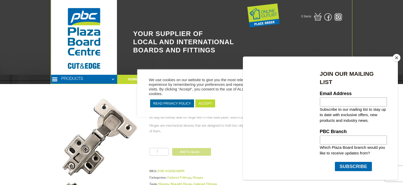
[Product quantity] (159, 152)
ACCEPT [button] (205, 103)
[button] (311, 17)
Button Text (239, 10)
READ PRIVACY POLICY (172, 103)
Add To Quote (189, 152)
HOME (133, 79)
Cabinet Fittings (179, 177)
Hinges (198, 177)
